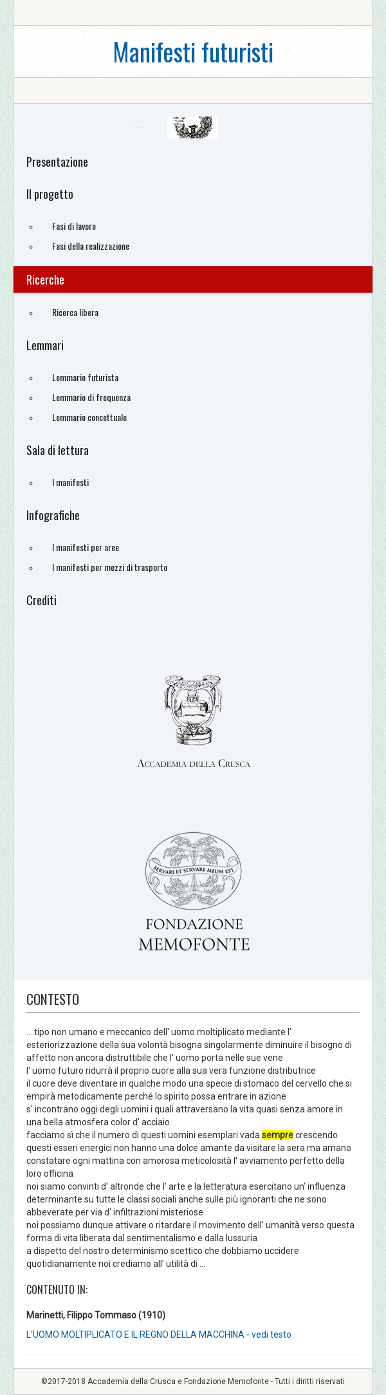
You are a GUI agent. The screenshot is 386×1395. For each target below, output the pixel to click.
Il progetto (49, 193)
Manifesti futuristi (193, 51)
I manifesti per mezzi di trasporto (109, 567)
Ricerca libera (75, 312)
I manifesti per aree (85, 547)
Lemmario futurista (85, 377)
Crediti (41, 600)
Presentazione (57, 161)
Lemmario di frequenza (91, 397)
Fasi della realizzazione (90, 245)
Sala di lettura (57, 450)
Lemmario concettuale (89, 417)
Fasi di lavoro (74, 225)
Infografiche (53, 515)
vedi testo (271, 1334)
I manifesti (70, 482)
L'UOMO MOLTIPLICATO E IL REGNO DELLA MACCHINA (135, 1334)
